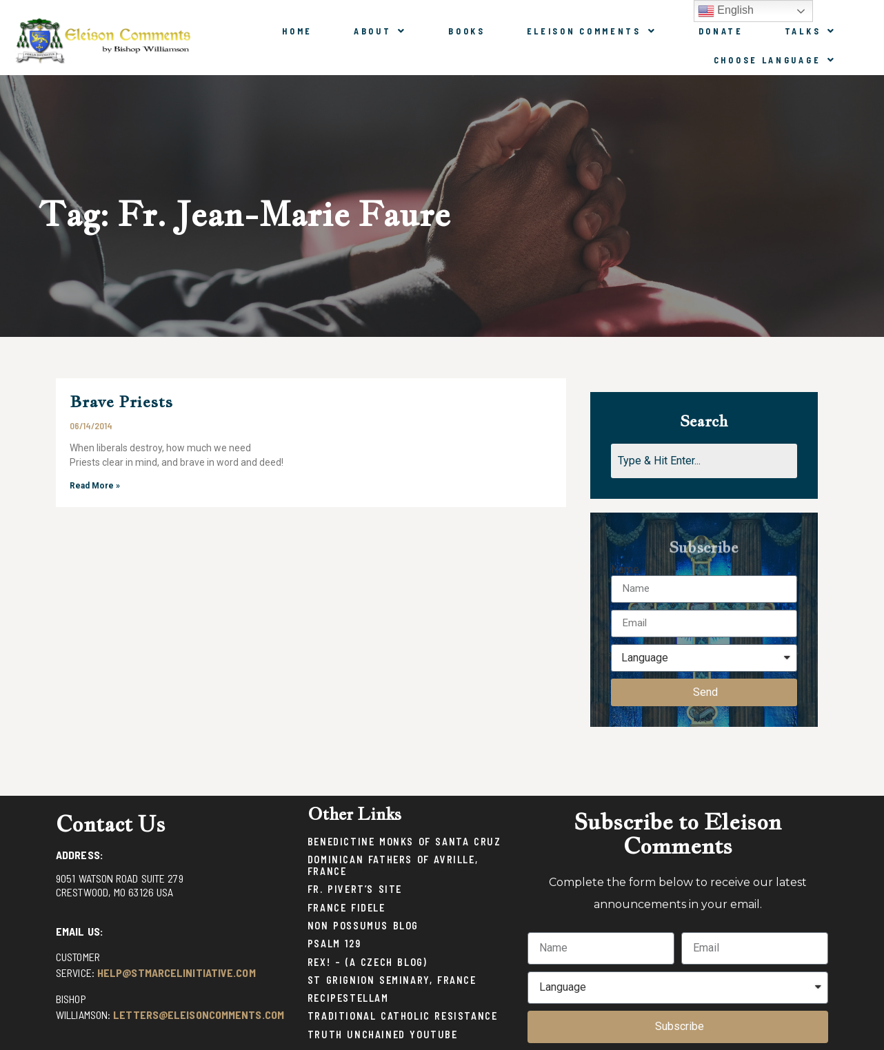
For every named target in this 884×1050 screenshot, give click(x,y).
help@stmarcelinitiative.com (176, 972)
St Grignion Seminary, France (392, 980)
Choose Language (775, 60)
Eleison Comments (592, 31)
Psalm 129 (334, 943)
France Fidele (346, 908)
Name (625, 569)
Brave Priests (121, 401)
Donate (721, 31)
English (726, 11)
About (380, 31)
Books (466, 31)
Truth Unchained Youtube (383, 1034)
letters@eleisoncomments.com (198, 1014)
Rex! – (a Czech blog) (368, 962)
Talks (810, 31)
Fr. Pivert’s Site (355, 889)
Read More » (95, 486)
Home (297, 31)
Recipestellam (348, 998)
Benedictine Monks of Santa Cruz (404, 841)
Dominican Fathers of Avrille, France (393, 865)
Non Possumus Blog (363, 925)
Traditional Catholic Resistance (403, 1016)
